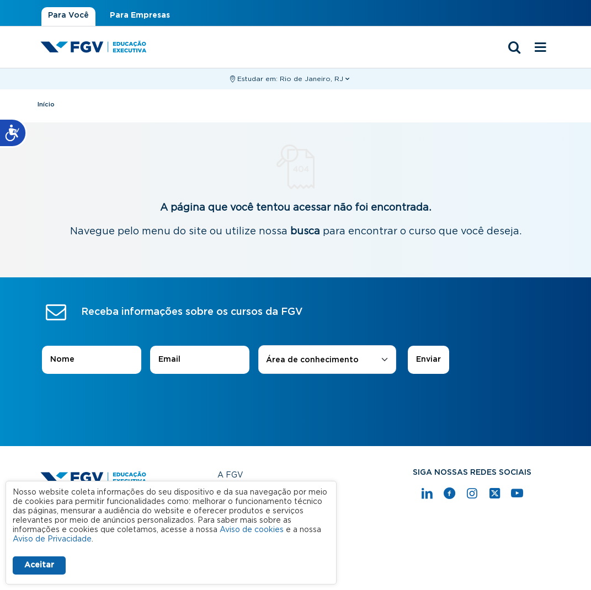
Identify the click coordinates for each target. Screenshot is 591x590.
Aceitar (39, 565)
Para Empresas (140, 15)
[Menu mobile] (540, 48)
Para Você (68, 15)
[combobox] (327, 360)
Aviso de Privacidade (52, 539)
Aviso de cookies (252, 530)
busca (305, 232)
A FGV (230, 475)
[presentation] (296, 404)
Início (46, 104)
